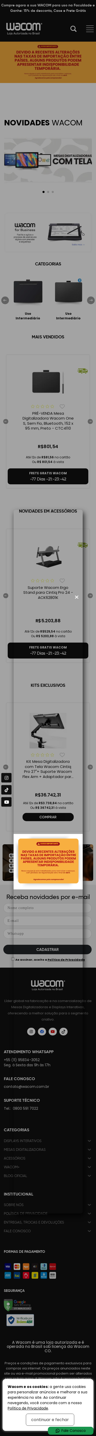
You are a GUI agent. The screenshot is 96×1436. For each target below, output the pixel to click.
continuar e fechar (50, 1420)
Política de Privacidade (28, 1408)
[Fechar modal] (76, 597)
